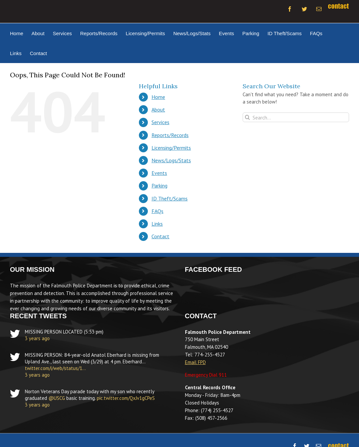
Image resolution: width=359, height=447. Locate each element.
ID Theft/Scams (169, 198)
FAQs (157, 211)
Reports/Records (170, 135)
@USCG (56, 398)
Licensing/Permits (171, 147)
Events (159, 173)
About (158, 109)
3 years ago (37, 338)
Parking (159, 185)
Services (160, 122)
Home (158, 97)
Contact (160, 236)
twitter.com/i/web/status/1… (55, 368)
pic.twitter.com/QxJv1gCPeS (126, 398)
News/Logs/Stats (171, 160)
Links (157, 223)
